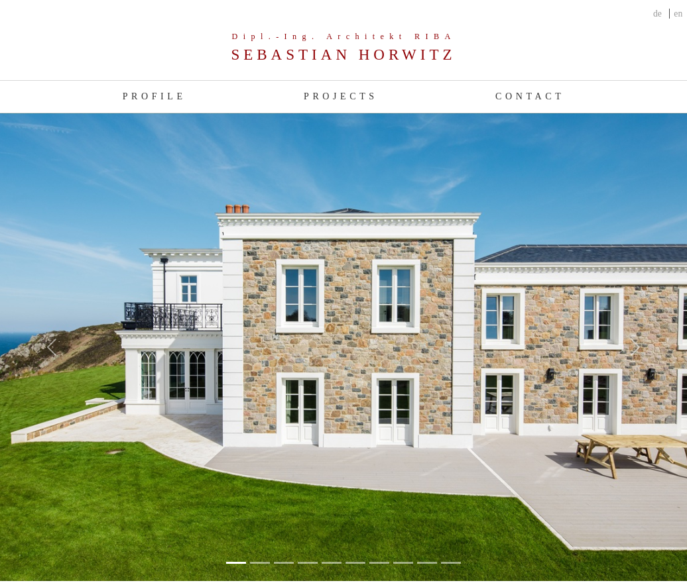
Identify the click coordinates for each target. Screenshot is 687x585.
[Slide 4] (332, 562)
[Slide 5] (355, 562)
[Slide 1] (260, 562)
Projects (341, 96)
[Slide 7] (403, 562)
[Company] (343, 48)
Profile (154, 96)
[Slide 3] (308, 562)
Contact (529, 96)
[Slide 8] (427, 562)
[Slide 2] (284, 562)
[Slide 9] (451, 562)
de (657, 14)
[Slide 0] (236, 562)
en (678, 14)
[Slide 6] (379, 562)
